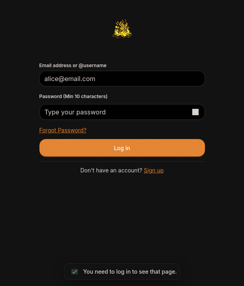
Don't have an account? (122, 170)
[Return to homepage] (122, 28)
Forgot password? (63, 130)
